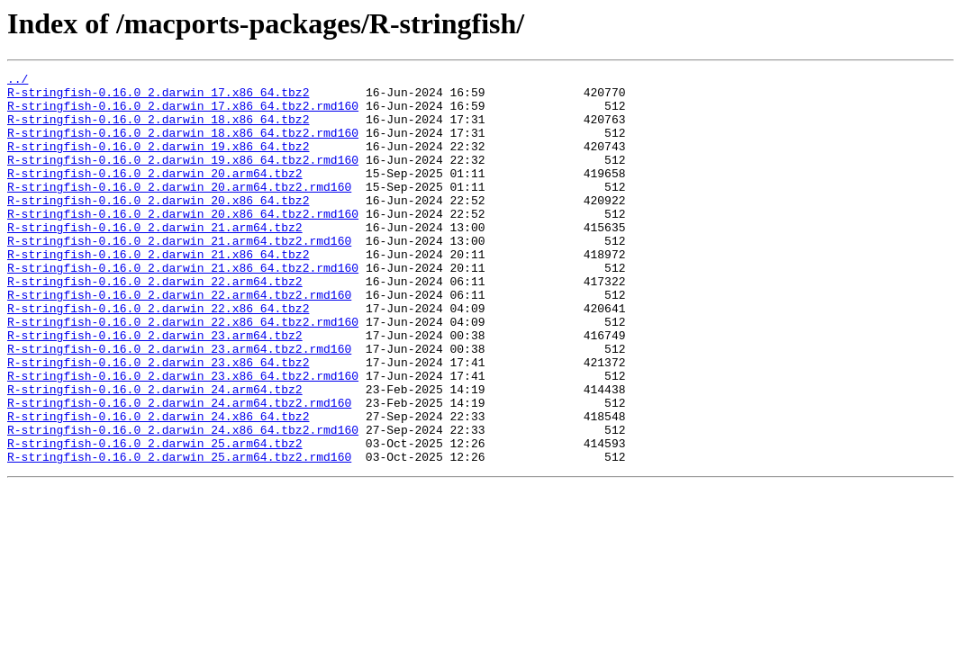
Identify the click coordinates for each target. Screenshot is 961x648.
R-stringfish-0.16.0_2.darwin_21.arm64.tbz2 (155, 259)
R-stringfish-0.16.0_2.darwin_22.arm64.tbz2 (155, 324)
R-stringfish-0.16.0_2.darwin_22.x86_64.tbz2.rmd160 (182, 372)
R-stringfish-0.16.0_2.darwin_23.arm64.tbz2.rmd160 (179, 405)
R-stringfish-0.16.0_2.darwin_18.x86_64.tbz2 (158, 130)
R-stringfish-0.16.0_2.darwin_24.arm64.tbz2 (155, 454)
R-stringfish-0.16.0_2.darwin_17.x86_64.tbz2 (158, 97)
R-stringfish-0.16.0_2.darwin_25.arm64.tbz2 (155, 518)
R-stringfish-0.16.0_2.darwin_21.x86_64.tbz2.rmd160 (182, 308)
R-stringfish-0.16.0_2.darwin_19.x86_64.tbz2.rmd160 (182, 178)
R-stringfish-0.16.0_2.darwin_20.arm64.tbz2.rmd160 (179, 210)
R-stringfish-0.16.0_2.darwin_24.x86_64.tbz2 (158, 486)
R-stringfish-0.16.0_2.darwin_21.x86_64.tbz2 (158, 292)
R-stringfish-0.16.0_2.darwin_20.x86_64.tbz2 (158, 227)
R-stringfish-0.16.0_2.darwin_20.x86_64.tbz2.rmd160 (182, 243)
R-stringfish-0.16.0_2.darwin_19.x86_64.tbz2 (158, 162)
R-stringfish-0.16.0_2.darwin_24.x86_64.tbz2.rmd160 (182, 502)
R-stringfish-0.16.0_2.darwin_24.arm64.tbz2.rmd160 (179, 470)
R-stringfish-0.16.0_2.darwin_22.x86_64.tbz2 (158, 356)
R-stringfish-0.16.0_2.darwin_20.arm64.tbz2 (155, 194)
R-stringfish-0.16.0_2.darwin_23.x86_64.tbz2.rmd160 (182, 437)
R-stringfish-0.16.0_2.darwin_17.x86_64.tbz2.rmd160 (182, 113)
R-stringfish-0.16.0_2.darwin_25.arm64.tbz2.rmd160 (179, 534)
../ (17, 81)
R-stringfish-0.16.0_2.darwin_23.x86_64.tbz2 (158, 421)
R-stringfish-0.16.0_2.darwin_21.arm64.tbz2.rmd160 (179, 275)
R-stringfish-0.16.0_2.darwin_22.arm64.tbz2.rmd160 (179, 340)
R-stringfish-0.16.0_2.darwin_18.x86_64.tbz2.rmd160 (182, 146)
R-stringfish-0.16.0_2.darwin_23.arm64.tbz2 (155, 389)
